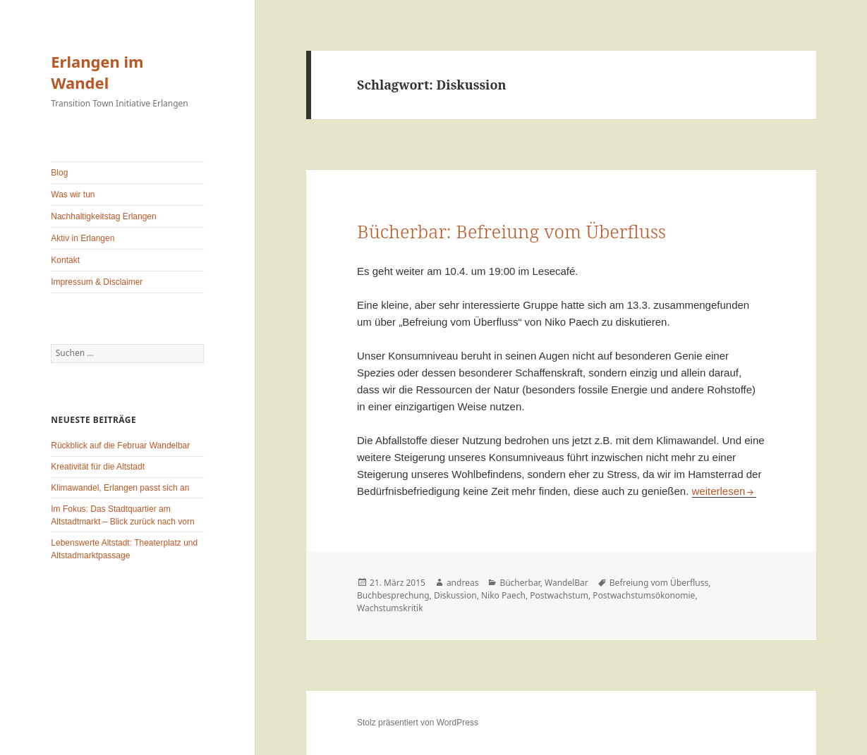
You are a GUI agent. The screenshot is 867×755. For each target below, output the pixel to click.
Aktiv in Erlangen (82, 238)
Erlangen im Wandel (97, 72)
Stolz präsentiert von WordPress (417, 723)
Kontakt (65, 260)
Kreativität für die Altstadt (98, 467)
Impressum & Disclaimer (97, 282)
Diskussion (455, 595)
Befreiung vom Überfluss (659, 583)
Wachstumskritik (390, 608)
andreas (463, 583)
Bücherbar (519, 583)
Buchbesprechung (393, 595)
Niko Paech (503, 595)
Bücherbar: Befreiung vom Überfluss (511, 231)
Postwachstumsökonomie (644, 595)
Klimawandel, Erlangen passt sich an (120, 488)
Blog (59, 173)
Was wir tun (73, 195)
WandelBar (566, 583)
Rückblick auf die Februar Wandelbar (120, 445)
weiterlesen (724, 491)
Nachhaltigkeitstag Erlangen (103, 216)
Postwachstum (559, 595)
